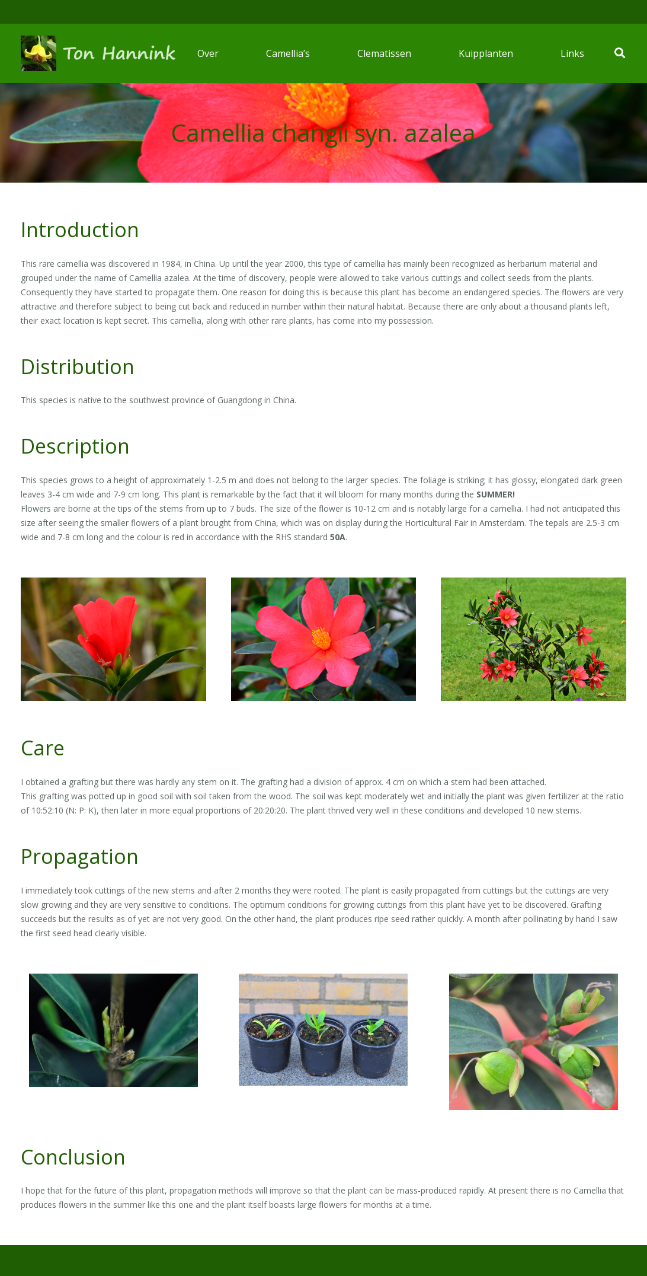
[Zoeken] (620, 53)
